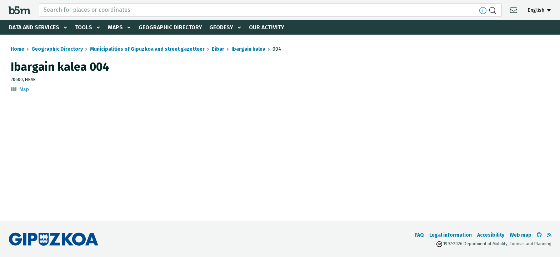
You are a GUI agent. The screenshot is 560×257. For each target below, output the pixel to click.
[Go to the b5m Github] (539, 235)
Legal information (450, 235)
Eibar (218, 49)
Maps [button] (116, 27)
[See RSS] (549, 235)
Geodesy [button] (223, 27)
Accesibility (490, 235)
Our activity (269, 27)
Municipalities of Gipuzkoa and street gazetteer (147, 49)
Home (17, 49)
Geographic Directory (172, 27)
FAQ (419, 235)
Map (24, 89)
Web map (520, 235)
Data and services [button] (34, 27)
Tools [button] (84, 27)
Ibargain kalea (248, 49)
